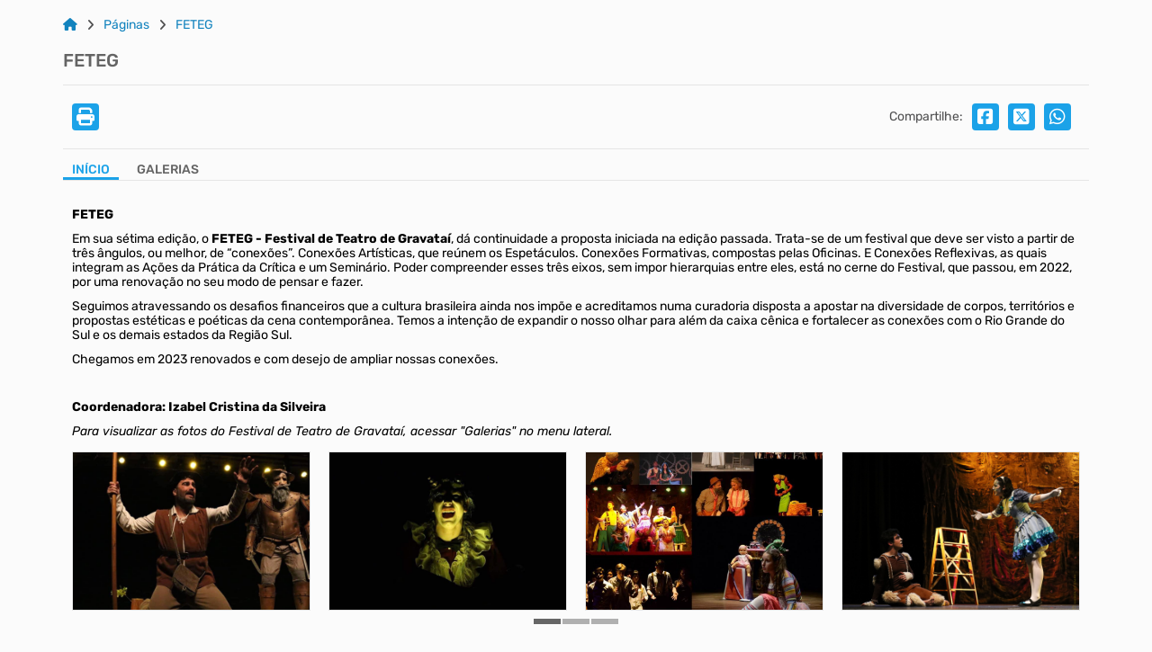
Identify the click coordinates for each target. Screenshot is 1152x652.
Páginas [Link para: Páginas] (126, 25)
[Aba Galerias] (168, 171)
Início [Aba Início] (91, 170)
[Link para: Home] (70, 25)
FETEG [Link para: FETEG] (194, 25)
